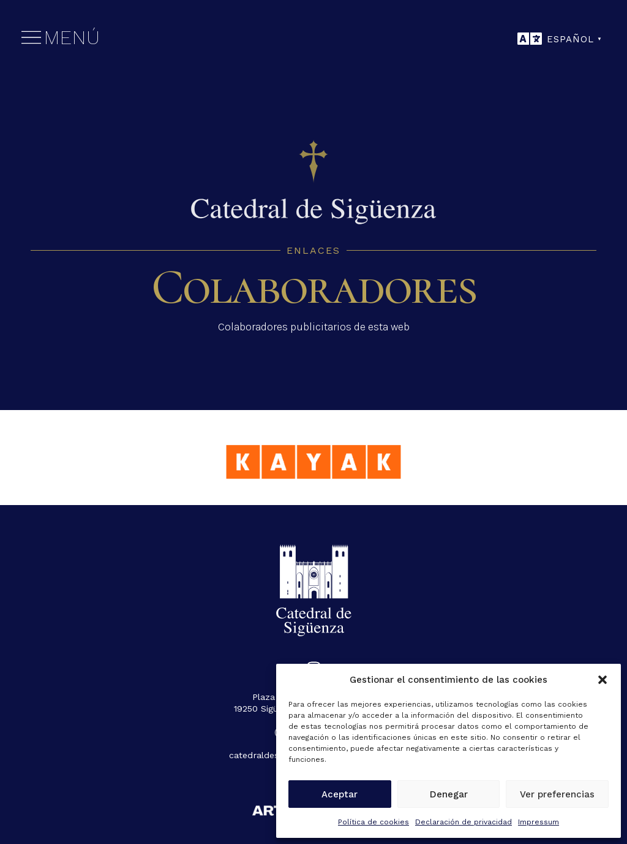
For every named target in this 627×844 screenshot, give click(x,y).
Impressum (538, 822)
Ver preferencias (557, 794)
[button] (602, 680)
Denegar (449, 794)
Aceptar (339, 794)
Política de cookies (373, 822)
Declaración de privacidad (463, 822)
